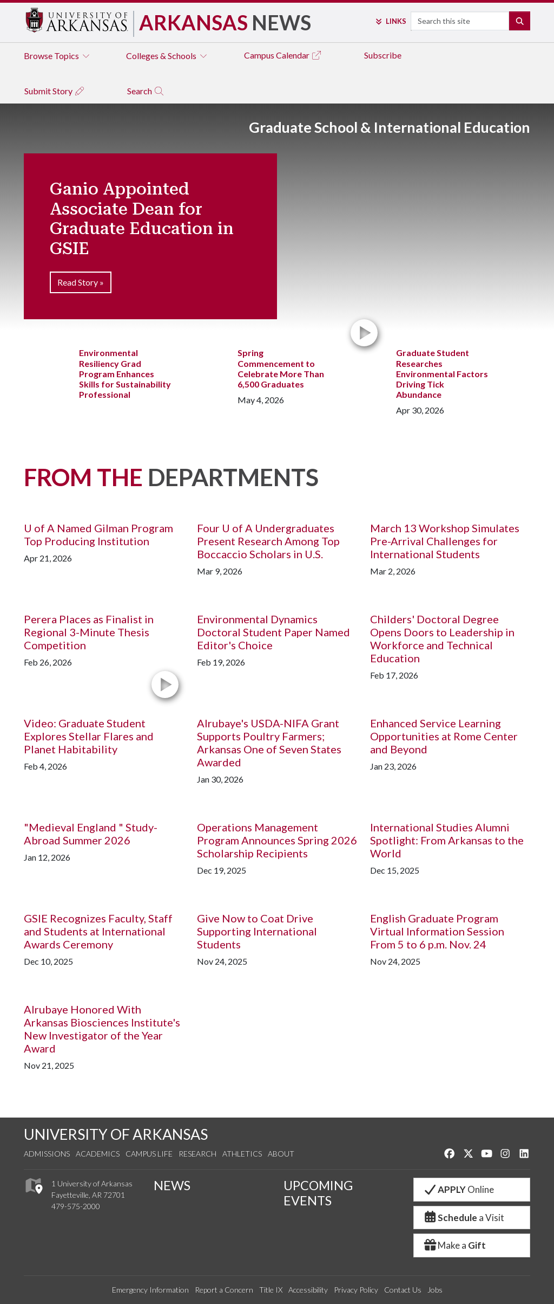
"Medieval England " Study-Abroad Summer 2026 (90, 834)
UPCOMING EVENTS (318, 1193)
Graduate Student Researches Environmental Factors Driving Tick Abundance (442, 373)
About (281, 1153)
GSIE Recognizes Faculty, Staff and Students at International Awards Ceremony (98, 931)
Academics (98, 1153)
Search (145, 91)
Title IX (270, 1289)
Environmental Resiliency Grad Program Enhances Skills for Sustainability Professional (125, 373)
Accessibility (308, 1289)
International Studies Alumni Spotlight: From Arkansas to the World (447, 840)
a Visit (463, 1217)
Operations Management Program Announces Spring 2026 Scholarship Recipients (277, 840)
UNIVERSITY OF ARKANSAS (116, 1134)
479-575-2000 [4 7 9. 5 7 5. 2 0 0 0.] (75, 1206)
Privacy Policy (356, 1289)
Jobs (435, 1289)
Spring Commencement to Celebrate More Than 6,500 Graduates (281, 368)
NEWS (172, 1185)
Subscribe (382, 55)
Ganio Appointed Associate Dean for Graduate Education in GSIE (142, 218)
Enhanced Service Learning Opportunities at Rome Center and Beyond (444, 736)
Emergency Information (150, 1289)
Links (390, 21)
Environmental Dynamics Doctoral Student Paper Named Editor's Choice (273, 631)
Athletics (242, 1153)
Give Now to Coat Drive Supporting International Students (257, 931)
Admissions (47, 1153)
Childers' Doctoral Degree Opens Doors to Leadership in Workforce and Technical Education (442, 638)
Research (197, 1153)
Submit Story (54, 91)
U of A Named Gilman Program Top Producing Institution (98, 534)
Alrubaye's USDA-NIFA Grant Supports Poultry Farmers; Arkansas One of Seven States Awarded (269, 742)
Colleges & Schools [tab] (167, 55)
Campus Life (149, 1153)
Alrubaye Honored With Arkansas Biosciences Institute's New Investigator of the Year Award (102, 1029)
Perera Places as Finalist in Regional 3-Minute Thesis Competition (89, 631)
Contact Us (402, 1289)
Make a (454, 1245)
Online (458, 1189)
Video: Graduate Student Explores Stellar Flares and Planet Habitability (89, 736)
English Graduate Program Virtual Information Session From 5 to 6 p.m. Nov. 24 (437, 931)
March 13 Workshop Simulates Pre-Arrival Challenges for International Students (444, 540)
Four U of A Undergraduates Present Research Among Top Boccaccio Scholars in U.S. (268, 540)
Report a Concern (224, 1289)
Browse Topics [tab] (57, 55)
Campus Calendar (283, 55)
